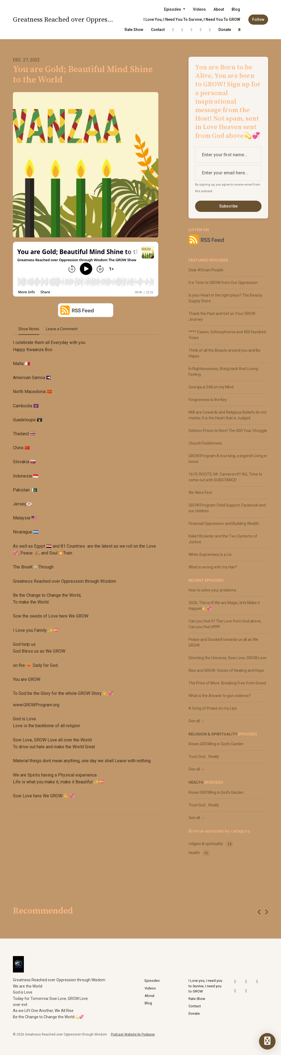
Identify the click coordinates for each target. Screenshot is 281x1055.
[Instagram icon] (246, 981)
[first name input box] (228, 155)
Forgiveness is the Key (208, 399)
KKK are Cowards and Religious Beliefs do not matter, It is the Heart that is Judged (227, 415)
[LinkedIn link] (201, 30)
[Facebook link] (210, 30)
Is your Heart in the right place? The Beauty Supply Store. (225, 298)
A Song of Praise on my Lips (213, 708)
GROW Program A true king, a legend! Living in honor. (228, 459)
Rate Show (134, 29)
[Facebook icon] (246, 991)
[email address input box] (228, 173)
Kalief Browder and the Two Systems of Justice (223, 539)
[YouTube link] (191, 30)
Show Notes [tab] (28, 329)
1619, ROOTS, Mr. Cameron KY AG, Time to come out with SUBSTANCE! (225, 477)
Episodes (173, 9)
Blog (236, 9)
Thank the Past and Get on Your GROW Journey (222, 316)
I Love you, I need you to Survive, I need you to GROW (192, 19)
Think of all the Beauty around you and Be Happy (224, 353)
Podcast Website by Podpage (133, 1034)
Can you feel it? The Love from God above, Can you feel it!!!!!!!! (225, 624)
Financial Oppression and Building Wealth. (224, 523)
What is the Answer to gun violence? (220, 695)
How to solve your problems (212, 590)
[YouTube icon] (257, 981)
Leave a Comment (62, 329)
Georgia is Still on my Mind (211, 387)
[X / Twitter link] (173, 30)
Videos (199, 9)
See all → (197, 721)
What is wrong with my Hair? (213, 567)
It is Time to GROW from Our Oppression (223, 282)
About (218, 9)
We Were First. (201, 492)
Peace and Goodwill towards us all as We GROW (223, 642)
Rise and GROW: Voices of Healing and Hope (226, 670)
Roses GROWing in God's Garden (216, 744)
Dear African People (206, 270)
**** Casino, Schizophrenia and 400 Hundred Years (227, 335)
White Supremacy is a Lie (210, 554)
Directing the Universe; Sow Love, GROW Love (227, 658)
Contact (158, 29)
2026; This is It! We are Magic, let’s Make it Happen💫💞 (224, 606)
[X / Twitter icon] (235, 981)
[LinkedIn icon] (235, 991)
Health (196, 782)
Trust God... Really (204, 756)
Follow (258, 19)
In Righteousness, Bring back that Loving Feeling (223, 371)
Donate (224, 29)
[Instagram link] (182, 30)
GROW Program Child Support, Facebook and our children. (227, 508)
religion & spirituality (213, 734)
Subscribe (228, 206)
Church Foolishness (205, 443)
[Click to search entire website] (239, 30)
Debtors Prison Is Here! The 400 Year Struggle (228, 430)
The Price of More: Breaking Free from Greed (227, 683)
